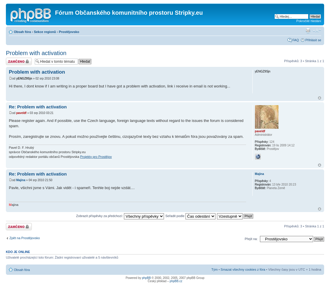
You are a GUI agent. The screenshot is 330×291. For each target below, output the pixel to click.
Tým (214, 269)
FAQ (295, 40)
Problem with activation (36, 53)
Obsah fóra (22, 32)
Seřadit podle (190, 216)
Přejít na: (251, 239)
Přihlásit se (313, 40)
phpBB (146, 278)
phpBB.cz (176, 281)
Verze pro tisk (308, 30)
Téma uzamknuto (19, 61)
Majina (20, 180)
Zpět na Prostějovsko (24, 238)
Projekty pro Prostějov (96, 156)
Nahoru (319, 98)
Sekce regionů (45, 32)
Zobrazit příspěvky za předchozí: (120, 216)
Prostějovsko (69, 32)
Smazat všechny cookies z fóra (242, 269)
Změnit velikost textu (317, 30)
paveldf (21, 113)
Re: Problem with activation (38, 106)
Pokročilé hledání (308, 21)
